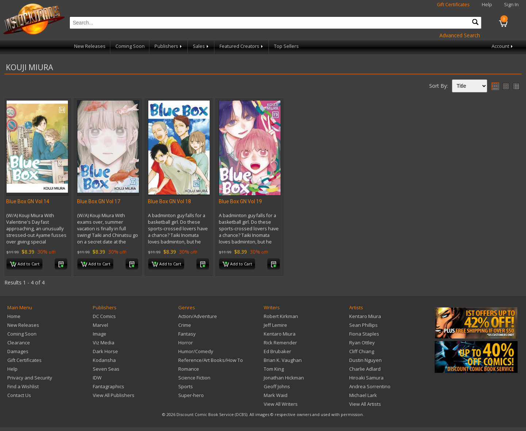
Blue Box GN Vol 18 (169, 201)
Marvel (100, 325)
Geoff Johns (277, 386)
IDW (97, 377)
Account (503, 46)
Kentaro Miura (280, 333)
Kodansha (104, 360)
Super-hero (191, 395)
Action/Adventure (197, 316)
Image (99, 333)
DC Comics (104, 316)
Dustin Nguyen (365, 360)
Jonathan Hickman (284, 377)
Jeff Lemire (275, 325)
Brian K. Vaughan (283, 360)
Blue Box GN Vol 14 (27, 201)
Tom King (274, 369)
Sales (201, 46)
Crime (184, 325)
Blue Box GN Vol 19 (240, 201)
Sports (185, 386)
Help (487, 4)
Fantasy (187, 333)
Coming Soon (130, 46)
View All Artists (365, 404)
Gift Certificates (453, 4)
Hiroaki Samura (366, 377)
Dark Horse (105, 351)
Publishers (169, 46)
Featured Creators (242, 46)
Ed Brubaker (277, 351)
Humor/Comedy (195, 351)
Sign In (511, 4)
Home (13, 316)
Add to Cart (24, 264)
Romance (188, 369)
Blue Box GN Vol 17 (98, 201)
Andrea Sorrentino (369, 386)
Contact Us (19, 395)
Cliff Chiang (361, 351)
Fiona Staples (364, 333)
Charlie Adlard (365, 369)
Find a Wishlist (23, 386)
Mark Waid (275, 395)
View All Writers (281, 404)
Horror (185, 342)
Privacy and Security (29, 377)
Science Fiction (194, 377)
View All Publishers (113, 395)
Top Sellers (286, 46)
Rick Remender (280, 342)
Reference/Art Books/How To (210, 360)
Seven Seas (106, 369)
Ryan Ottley (362, 342)
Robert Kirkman (281, 316)
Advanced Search (459, 35)
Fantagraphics (108, 386)
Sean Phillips (363, 325)
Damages (17, 351)
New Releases (90, 46)
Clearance (18, 342)
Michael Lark (363, 395)
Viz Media (103, 342)
